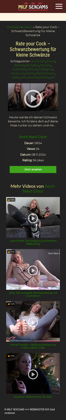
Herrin (29, 73)
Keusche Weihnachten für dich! (33, 396)
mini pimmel (29, 77)
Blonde (19, 65)
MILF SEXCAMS (15, 409)
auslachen (38, 61)
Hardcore (17, 73)
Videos (27, 27)
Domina (45, 65)
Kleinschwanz (45, 73)
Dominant (19, 69)
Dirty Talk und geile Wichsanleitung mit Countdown (33, 294)
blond (51, 61)
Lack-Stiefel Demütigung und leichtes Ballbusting (33, 242)
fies (51, 69)
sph (52, 77)
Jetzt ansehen (33, 169)
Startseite (13, 27)
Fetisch (33, 69)
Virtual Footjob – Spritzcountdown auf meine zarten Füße (33, 346)
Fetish (43, 69)
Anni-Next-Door (33, 137)
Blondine (32, 65)
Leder (15, 77)
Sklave (44, 77)
